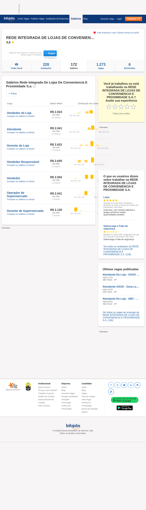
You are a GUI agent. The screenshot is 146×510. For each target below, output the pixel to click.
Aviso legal (66, 403)
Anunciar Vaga (107, 19)
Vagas (101, 65)
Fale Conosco (44, 406)
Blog (85, 18)
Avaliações (46, 65)
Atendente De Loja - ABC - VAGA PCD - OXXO (121, 298)
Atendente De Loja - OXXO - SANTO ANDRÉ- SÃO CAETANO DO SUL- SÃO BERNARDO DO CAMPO (121, 274)
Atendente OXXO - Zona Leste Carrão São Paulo (121, 286)
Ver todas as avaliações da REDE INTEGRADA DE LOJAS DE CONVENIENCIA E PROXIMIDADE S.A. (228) (121, 250)
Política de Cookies (46, 396)
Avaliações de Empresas (57, 18)
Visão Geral (16, 65)
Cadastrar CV (133, 19)
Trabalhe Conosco (46, 393)
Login (119, 19)
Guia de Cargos (88, 396)
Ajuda (64, 387)
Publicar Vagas (38, 18)
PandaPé (66, 399)
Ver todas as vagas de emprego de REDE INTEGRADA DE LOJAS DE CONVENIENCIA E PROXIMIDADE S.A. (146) (121, 316)
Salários (76, 18)
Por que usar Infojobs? (47, 390)
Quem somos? (44, 387)
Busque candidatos (70, 396)
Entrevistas (129, 65)
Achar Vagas (23, 18)
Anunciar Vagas (68, 393)
